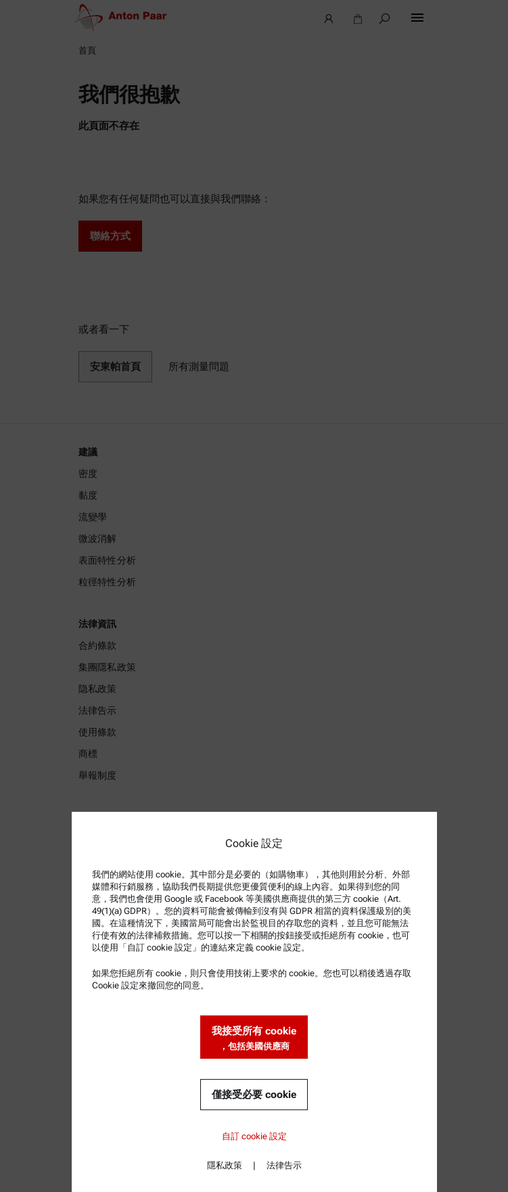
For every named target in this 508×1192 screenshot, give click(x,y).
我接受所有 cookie (254, 1039)
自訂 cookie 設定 (254, 1136)
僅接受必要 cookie (254, 1094)
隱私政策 (224, 1165)
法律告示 (284, 1165)
